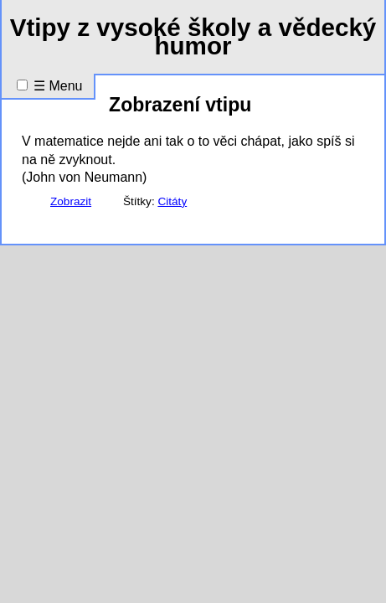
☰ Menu (57, 86)
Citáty (172, 201)
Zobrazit (70, 201)
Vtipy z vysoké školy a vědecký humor (193, 36)
